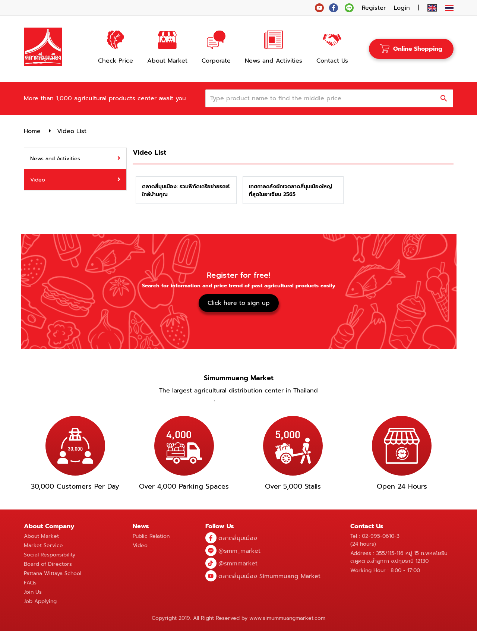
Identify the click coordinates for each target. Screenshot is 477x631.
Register (374, 7)
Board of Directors (48, 564)
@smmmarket (238, 563)
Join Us (33, 592)
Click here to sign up (239, 303)
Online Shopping (411, 48)
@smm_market (239, 550)
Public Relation (151, 536)
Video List (71, 131)
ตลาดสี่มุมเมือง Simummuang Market (269, 576)
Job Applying (40, 601)
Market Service (43, 545)
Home (32, 131)
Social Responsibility (49, 555)
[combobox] (324, 98)
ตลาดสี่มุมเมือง (237, 538)
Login (402, 7)
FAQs (30, 583)
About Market (41, 536)
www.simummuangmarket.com (287, 618)
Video (140, 545)
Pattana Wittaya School (52, 573)
